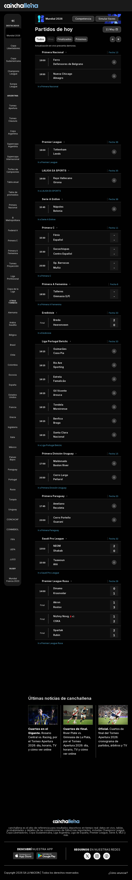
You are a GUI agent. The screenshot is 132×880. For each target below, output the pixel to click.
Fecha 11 (113, 228)
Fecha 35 (113, 170)
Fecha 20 (113, 496)
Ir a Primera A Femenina (49, 304)
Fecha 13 (113, 52)
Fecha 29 (113, 581)
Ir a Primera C (44, 276)
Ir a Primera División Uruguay (52, 487)
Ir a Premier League (47, 162)
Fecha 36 (113, 142)
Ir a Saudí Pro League (48, 573)
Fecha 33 (113, 313)
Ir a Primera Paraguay (48, 530)
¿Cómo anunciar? (118, 872)
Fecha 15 (113, 453)
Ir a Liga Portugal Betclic (50, 445)
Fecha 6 (114, 284)
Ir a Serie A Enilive (47, 219)
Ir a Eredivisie (44, 333)
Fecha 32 (113, 538)
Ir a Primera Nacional (48, 86)
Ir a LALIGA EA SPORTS (49, 191)
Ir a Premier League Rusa (50, 643)
